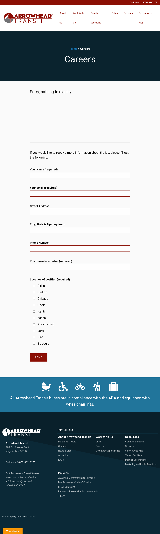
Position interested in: (51, 261)
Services (128, 13)
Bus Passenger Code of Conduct (75, 482)
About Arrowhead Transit (74, 437)
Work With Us (78, 18)
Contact (62, 446)
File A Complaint (66, 486)
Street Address (39, 206)
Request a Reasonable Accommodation (78, 491)
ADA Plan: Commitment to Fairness (76, 477)
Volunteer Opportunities (108, 450)
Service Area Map (145, 18)
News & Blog (64, 450)
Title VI (61, 496)
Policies (63, 473)
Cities (115, 13)
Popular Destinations (136, 459)
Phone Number (39, 242)
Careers (100, 446)
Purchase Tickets (67, 441)
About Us (62, 18)
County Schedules (95, 18)
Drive (98, 441)
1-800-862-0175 (148, 2)
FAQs (61, 459)
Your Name (44, 169)
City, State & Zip (47, 224)
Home (73, 48)
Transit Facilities (133, 455)
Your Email (43, 187)
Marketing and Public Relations (141, 464)
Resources (132, 437)
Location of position (50, 279)
